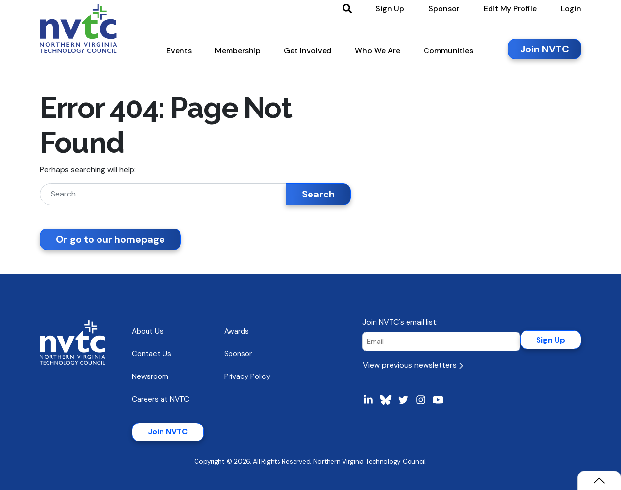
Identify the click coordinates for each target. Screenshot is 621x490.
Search (318, 194)
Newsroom (150, 376)
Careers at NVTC (160, 399)
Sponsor (238, 354)
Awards (236, 331)
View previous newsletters (413, 365)
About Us (147, 331)
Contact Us (151, 354)
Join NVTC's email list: (400, 322)
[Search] (163, 194)
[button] (179, 53)
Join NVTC (168, 431)
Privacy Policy (247, 376)
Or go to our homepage (110, 239)
